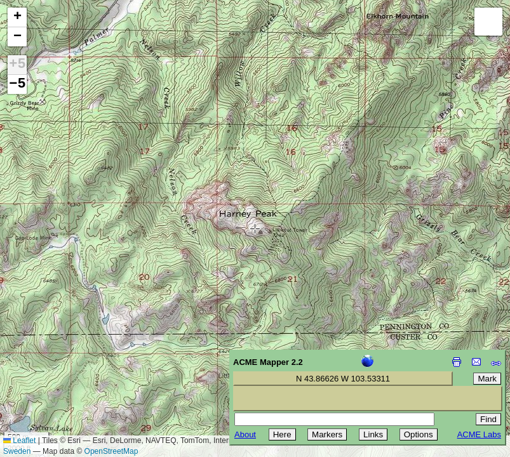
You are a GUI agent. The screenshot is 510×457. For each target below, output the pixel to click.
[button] (17, 17)
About (245, 434)
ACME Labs (479, 434)
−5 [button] (17, 84)
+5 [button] (17, 64)
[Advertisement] (67, 366)
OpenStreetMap (111, 451)
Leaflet (19, 440)
